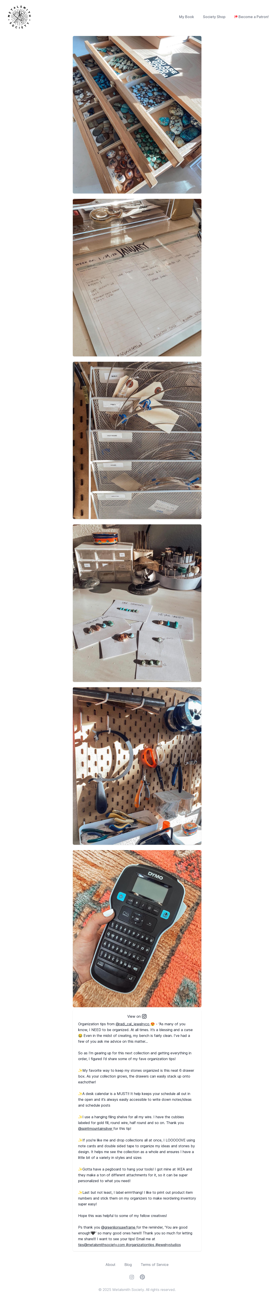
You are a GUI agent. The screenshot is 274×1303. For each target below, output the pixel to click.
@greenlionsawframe (118, 1227)
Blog (128, 1264)
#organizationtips (140, 1244)
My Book (186, 17)
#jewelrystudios (168, 1244)
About (110, 1264)
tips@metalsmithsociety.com (102, 1244)
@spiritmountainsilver (95, 1128)
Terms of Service (155, 1264)
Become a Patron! (253, 17)
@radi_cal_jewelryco (133, 1024)
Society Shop (214, 17)
